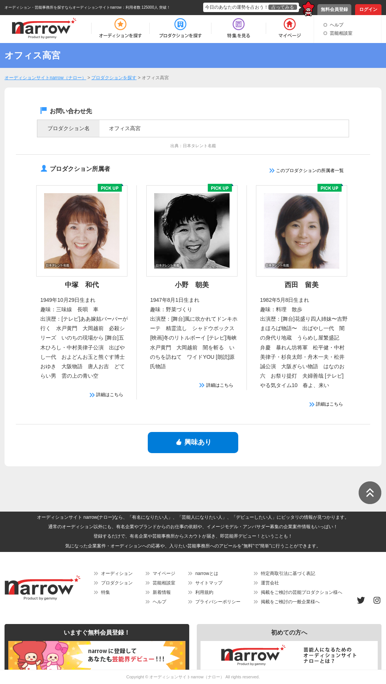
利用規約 (204, 592)
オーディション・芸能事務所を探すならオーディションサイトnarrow (63, 7)
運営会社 (270, 583)
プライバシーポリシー (217, 601)
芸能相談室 (341, 33)
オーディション (117, 573)
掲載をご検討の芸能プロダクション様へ (301, 592)
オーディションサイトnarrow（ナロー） (186, 677)
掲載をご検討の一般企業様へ (290, 601)
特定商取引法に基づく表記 (288, 573)
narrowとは (206, 573)
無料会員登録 (334, 9)
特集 (105, 592)
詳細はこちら (106, 394)
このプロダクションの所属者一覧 (307, 170)
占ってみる (282, 7)
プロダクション (117, 583)
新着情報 (162, 592)
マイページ (164, 573)
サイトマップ (208, 583)
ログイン (368, 9)
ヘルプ (336, 25)
